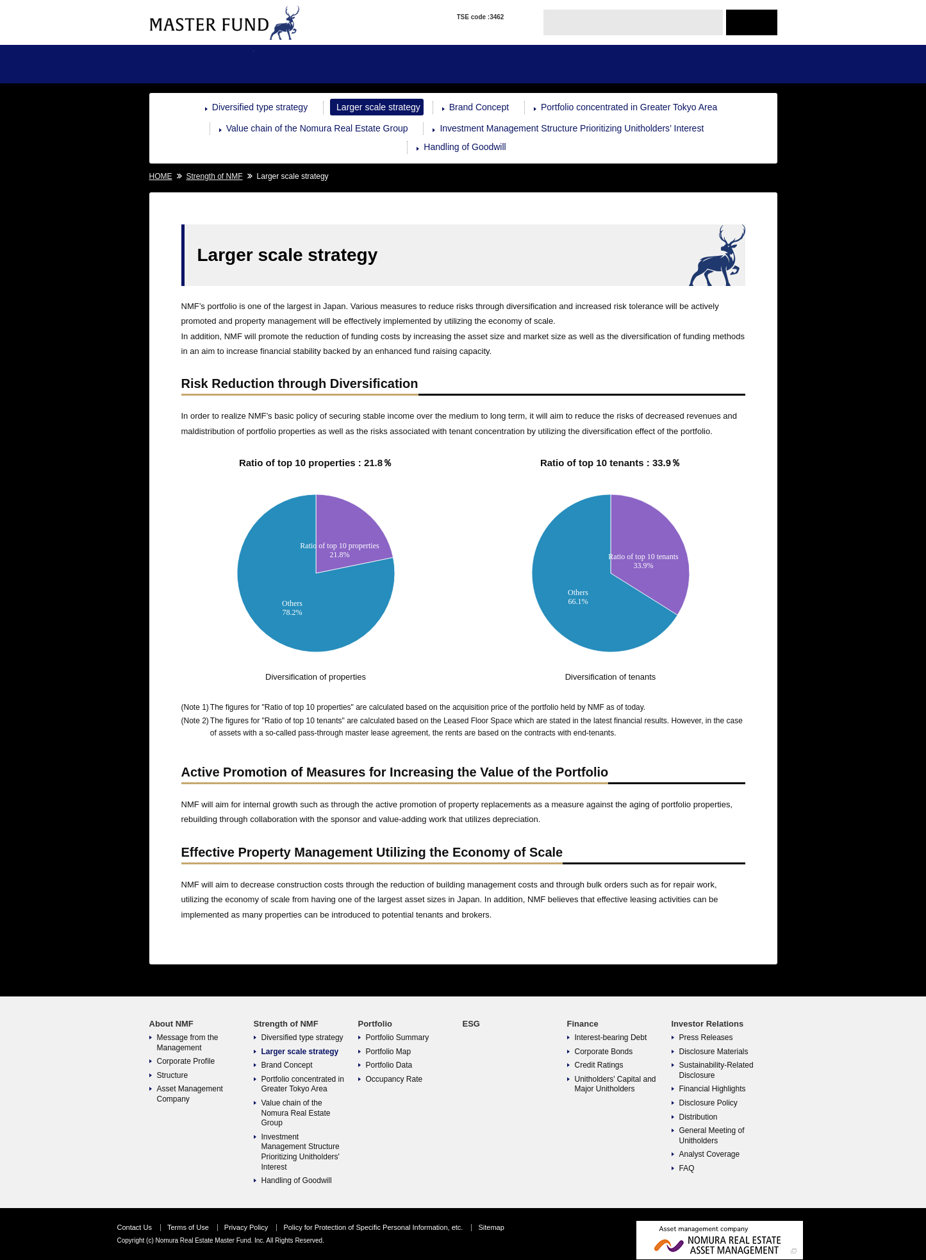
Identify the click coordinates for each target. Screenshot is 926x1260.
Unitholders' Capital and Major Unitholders (615, 1084)
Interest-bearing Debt (611, 1037)
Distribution (698, 1117)
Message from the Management (188, 1042)
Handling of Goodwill (465, 147)
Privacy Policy (246, 1227)
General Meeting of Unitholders (712, 1135)
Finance (619, 64)
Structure (172, 1075)
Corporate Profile (186, 1061)
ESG (515, 64)
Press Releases (706, 1037)
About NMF (201, 64)
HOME (160, 176)
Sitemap (491, 1227)
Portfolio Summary (397, 1037)
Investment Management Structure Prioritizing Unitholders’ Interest (572, 128)
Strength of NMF (306, 64)
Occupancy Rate (394, 1079)
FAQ (687, 1168)
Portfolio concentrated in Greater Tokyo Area (629, 107)
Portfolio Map (388, 1051)
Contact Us (134, 1227)
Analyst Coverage (709, 1154)
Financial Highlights (712, 1088)
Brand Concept (479, 107)
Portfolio (410, 64)
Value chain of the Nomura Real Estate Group (317, 128)
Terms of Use (188, 1227)
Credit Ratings (599, 1065)
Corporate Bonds (604, 1051)
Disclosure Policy (708, 1102)
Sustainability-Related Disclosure (716, 1070)
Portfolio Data (389, 1065)
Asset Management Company (190, 1094)
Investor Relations (724, 64)
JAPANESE (751, 22)
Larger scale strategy (378, 107)
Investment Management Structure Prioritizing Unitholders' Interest (300, 1152)
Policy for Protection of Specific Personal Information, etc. (373, 1227)
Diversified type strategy (260, 107)
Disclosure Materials (713, 1051)
